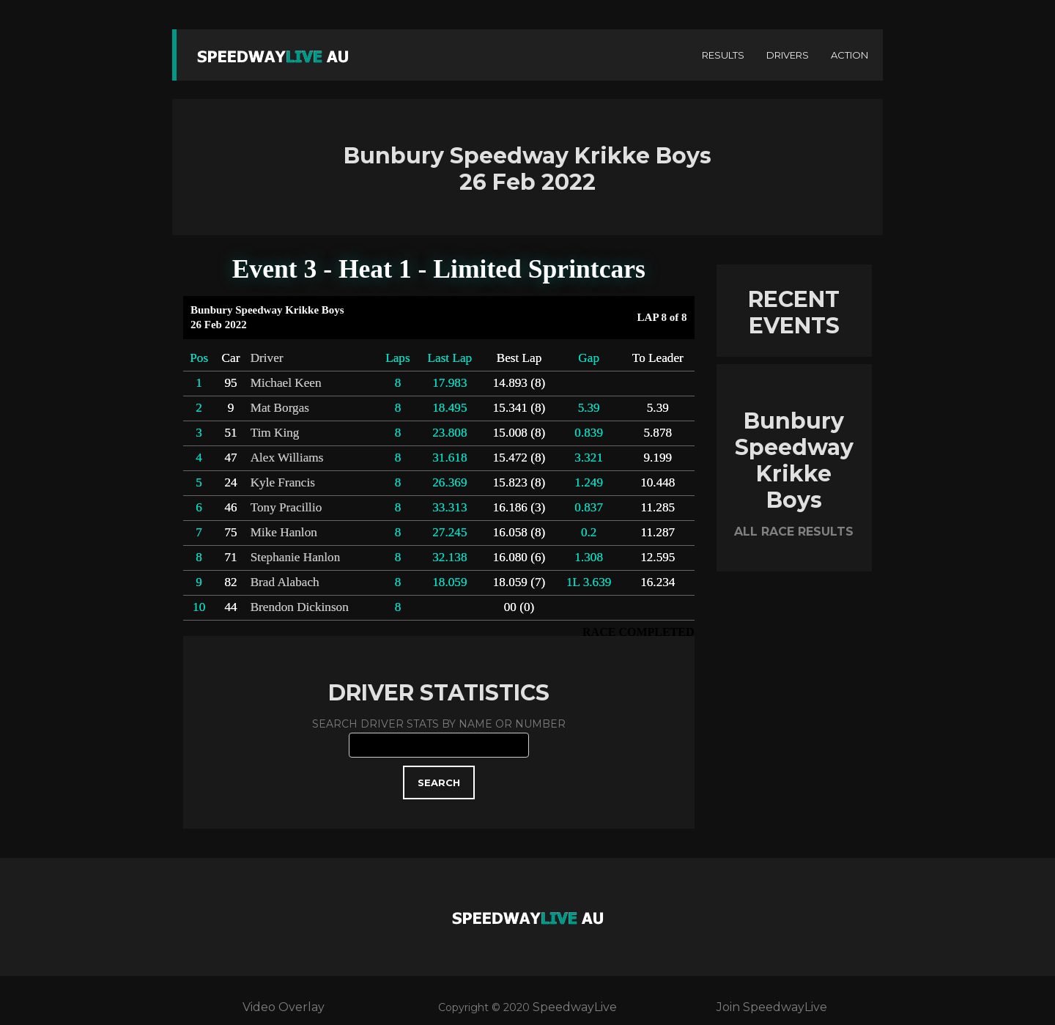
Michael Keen (286, 383)
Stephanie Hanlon (296, 557)
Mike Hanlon (284, 532)
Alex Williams (287, 458)
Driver (267, 358)
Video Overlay (284, 1007)
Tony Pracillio (286, 507)
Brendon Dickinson (300, 607)
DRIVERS (787, 55)
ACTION (849, 55)
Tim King (275, 433)
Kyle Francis (283, 482)
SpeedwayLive (575, 1007)
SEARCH (439, 782)
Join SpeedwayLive (772, 1007)
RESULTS (723, 55)
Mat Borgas (280, 408)
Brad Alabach (285, 582)
